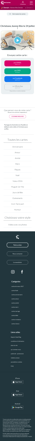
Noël (17, 175)
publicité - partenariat (17, 353)
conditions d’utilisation (17, 341)
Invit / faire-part (17, 204)
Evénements (17, 198)
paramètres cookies (16, 362)
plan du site (14, 345)
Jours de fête (17, 193)
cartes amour (15, 299)
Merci (17, 164)
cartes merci (14, 307)
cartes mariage (15, 311)
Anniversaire (17, 147)
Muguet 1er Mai (17, 187)
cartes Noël (14, 290)
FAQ (12, 366)
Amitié (17, 158)
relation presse (15, 358)
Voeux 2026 (17, 181)
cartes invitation (16, 319)
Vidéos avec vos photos (17, 225)
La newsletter (17, 262)
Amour (17, 152)
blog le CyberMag (16, 337)
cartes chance (15, 323)
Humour (17, 210)
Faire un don (17, 245)
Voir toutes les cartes (17, 14)
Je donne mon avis (17, 116)
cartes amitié (15, 303)
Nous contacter (17, 254)
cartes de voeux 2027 (17, 286)
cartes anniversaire (16, 294)
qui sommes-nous (16, 349)
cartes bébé (14, 315)
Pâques (17, 170)
